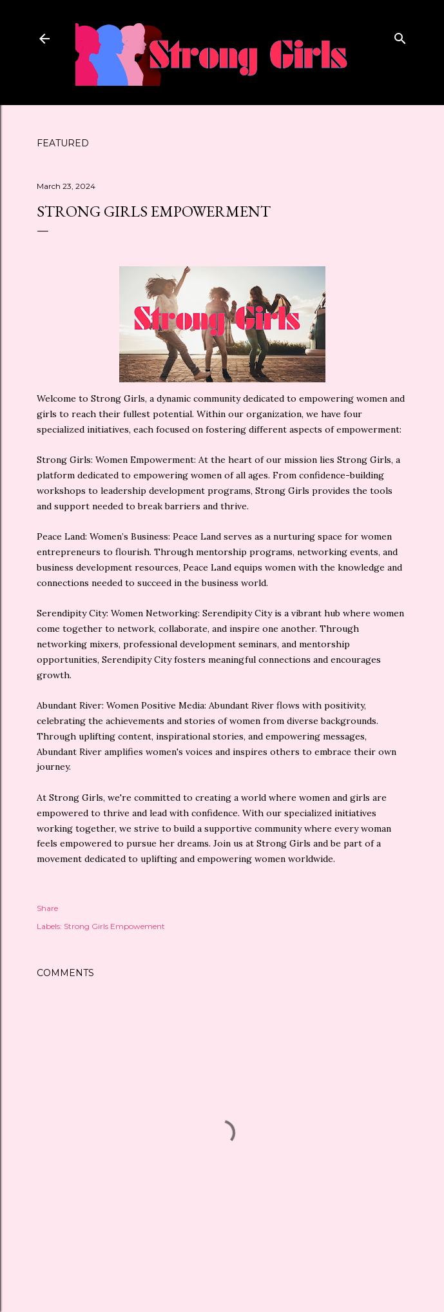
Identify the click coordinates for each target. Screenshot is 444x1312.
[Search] (400, 35)
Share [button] (47, 908)
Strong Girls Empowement (114, 926)
